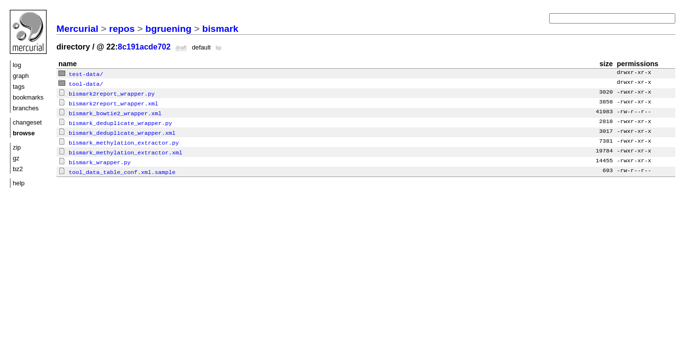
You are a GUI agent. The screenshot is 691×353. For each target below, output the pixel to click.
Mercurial (77, 29)
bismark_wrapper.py (94, 157)
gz (16, 158)
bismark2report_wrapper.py (106, 92)
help (19, 183)
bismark (220, 29)
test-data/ (80, 73)
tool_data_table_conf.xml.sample (116, 167)
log (17, 65)
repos (121, 29)
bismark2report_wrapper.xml (108, 101)
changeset (27, 122)
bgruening (168, 29)
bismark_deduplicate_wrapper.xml (116, 129)
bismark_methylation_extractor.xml (120, 148)
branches (26, 108)
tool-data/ (80, 83)
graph (21, 75)
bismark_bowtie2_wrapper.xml (109, 111)
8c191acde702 (144, 47)
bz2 (18, 169)
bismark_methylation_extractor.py (118, 139)
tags (19, 86)
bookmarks (28, 97)
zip (17, 147)
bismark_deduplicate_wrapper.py (115, 120)
